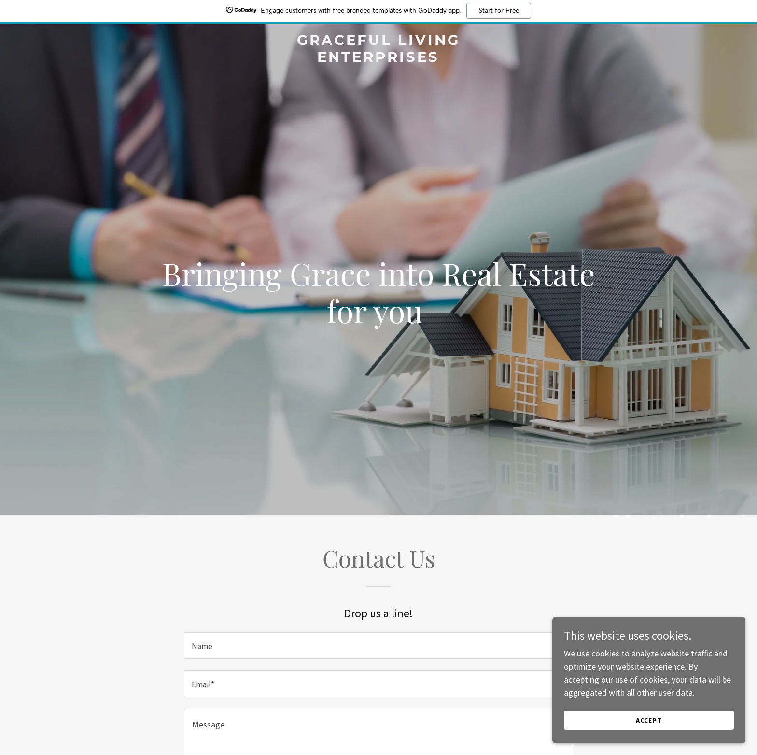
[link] (378, 58)
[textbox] (378, 645)
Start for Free (498, 10)
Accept (649, 720)
